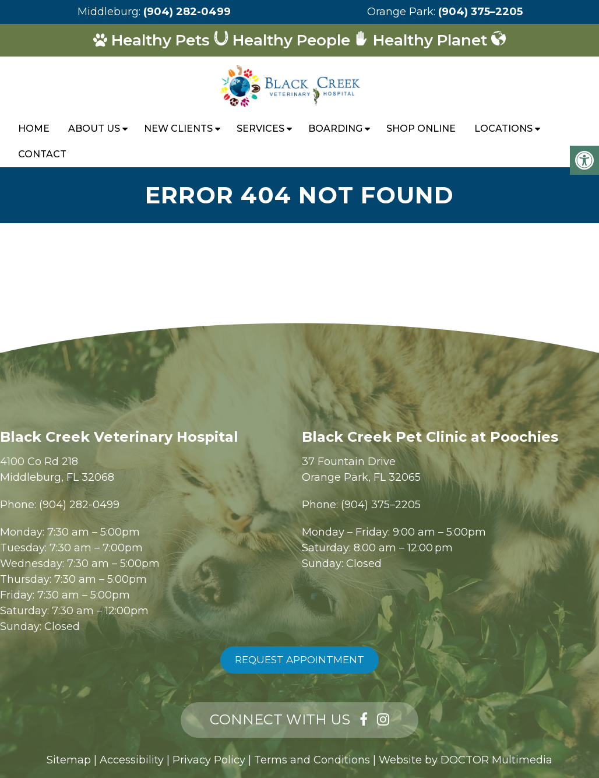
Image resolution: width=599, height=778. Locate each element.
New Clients (178, 128)
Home (34, 128)
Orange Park (400, 11)
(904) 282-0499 (187, 11)
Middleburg (108, 11)
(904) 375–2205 (480, 11)
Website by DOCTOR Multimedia (465, 760)
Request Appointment (299, 660)
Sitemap (69, 760)
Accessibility (132, 760)
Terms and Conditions (312, 760)
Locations (503, 128)
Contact (42, 154)
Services (260, 128)
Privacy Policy (208, 760)
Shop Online (421, 128)
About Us (94, 128)
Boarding (335, 128)
